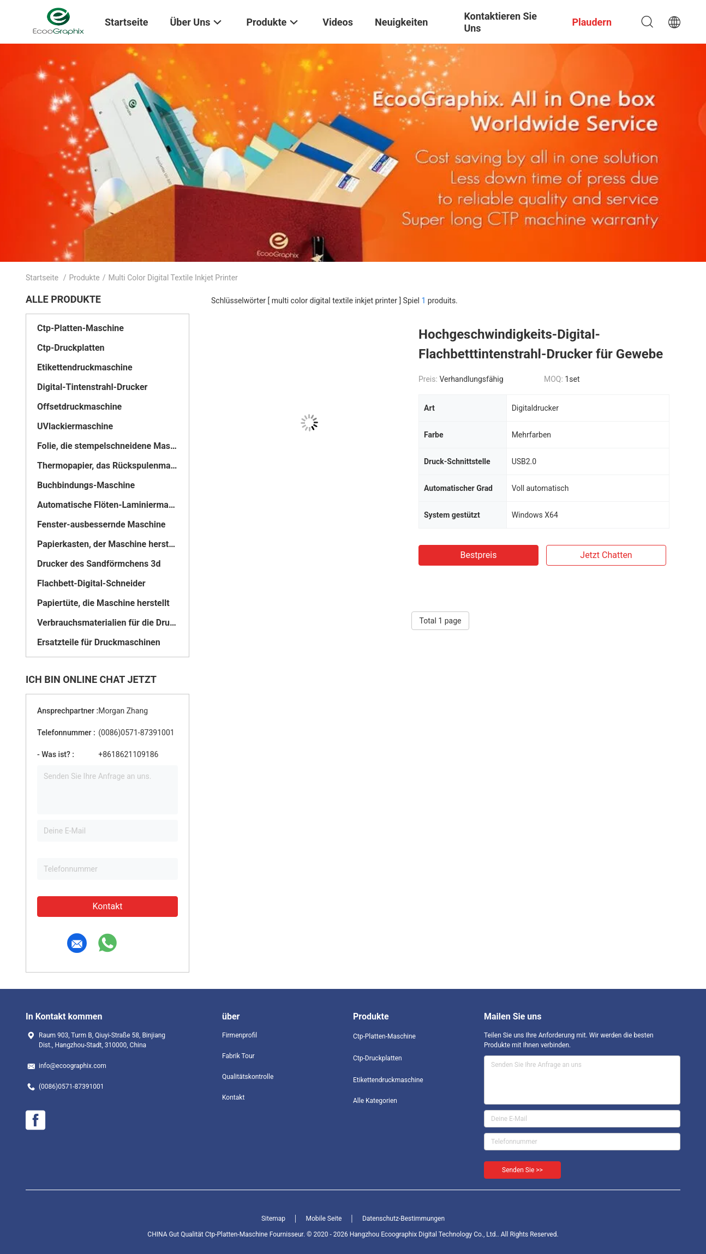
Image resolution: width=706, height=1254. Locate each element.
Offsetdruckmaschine (79, 406)
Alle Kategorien (375, 1101)
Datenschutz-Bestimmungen (403, 1218)
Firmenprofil (239, 1035)
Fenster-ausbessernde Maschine (101, 524)
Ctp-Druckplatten (71, 348)
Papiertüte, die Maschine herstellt (103, 603)
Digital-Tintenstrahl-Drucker (92, 387)
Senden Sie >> (522, 1170)
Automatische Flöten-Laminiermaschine (107, 505)
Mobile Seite (324, 1218)
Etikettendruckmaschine (85, 367)
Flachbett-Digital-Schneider (91, 583)
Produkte (84, 277)
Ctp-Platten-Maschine (80, 328)
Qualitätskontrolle (247, 1077)
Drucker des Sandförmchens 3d (98, 564)
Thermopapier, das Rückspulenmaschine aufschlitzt (107, 465)
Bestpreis (478, 555)
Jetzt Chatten (606, 555)
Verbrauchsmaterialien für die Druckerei (107, 622)
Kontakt (107, 906)
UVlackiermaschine (75, 426)
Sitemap (273, 1218)
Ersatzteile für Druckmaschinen (98, 642)
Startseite (42, 277)
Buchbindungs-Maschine (86, 485)
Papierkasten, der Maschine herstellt (107, 544)
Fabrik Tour (238, 1056)
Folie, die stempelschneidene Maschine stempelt (107, 446)
